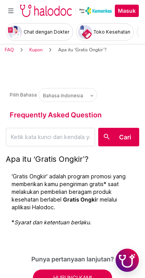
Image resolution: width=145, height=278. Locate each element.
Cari (125, 137)
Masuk (127, 11)
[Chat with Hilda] (127, 260)
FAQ (9, 50)
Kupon (36, 50)
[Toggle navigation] (10, 11)
